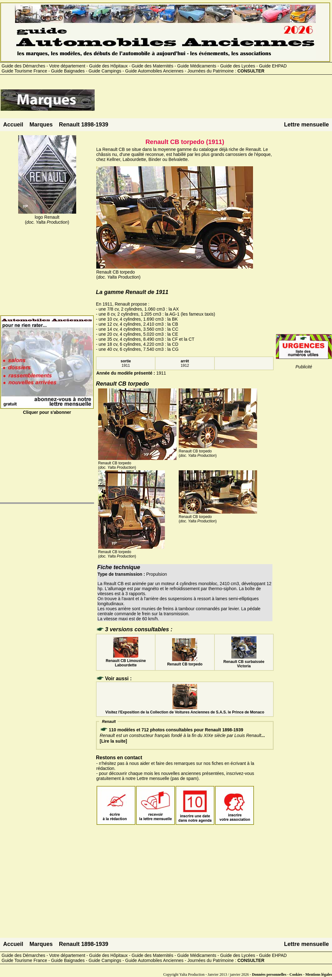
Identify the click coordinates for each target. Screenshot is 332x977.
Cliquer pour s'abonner (47, 410)
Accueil (13, 124)
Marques (41, 124)
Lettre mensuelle (306, 124)
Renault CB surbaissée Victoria (243, 661)
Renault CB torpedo (185, 662)
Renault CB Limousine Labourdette (126, 660)
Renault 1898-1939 (83, 124)
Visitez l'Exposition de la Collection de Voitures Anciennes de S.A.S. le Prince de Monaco (184, 710)
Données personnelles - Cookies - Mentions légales (292, 974)
